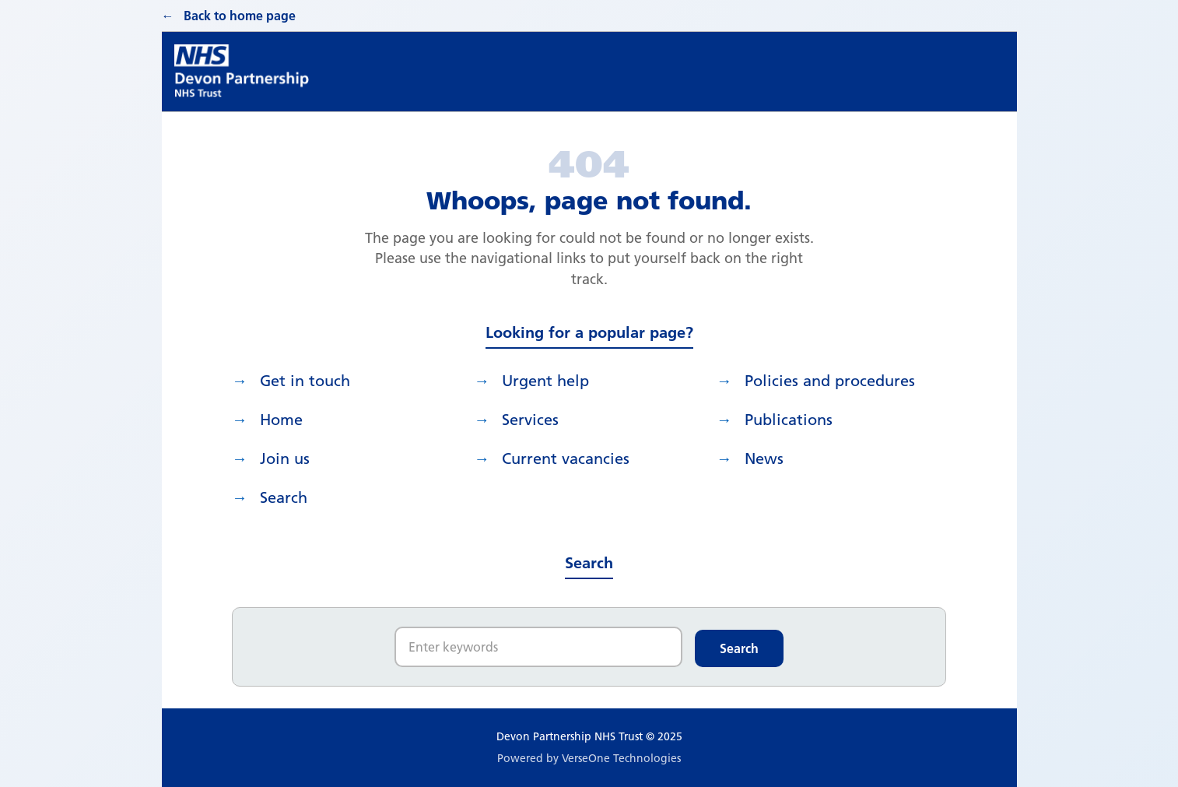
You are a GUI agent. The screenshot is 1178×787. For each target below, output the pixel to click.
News (764, 458)
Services (530, 419)
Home (281, 419)
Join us (285, 458)
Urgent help (545, 380)
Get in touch (305, 380)
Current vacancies (565, 458)
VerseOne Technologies (621, 758)
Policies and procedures (830, 380)
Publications (789, 419)
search (283, 497)
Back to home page (240, 15)
